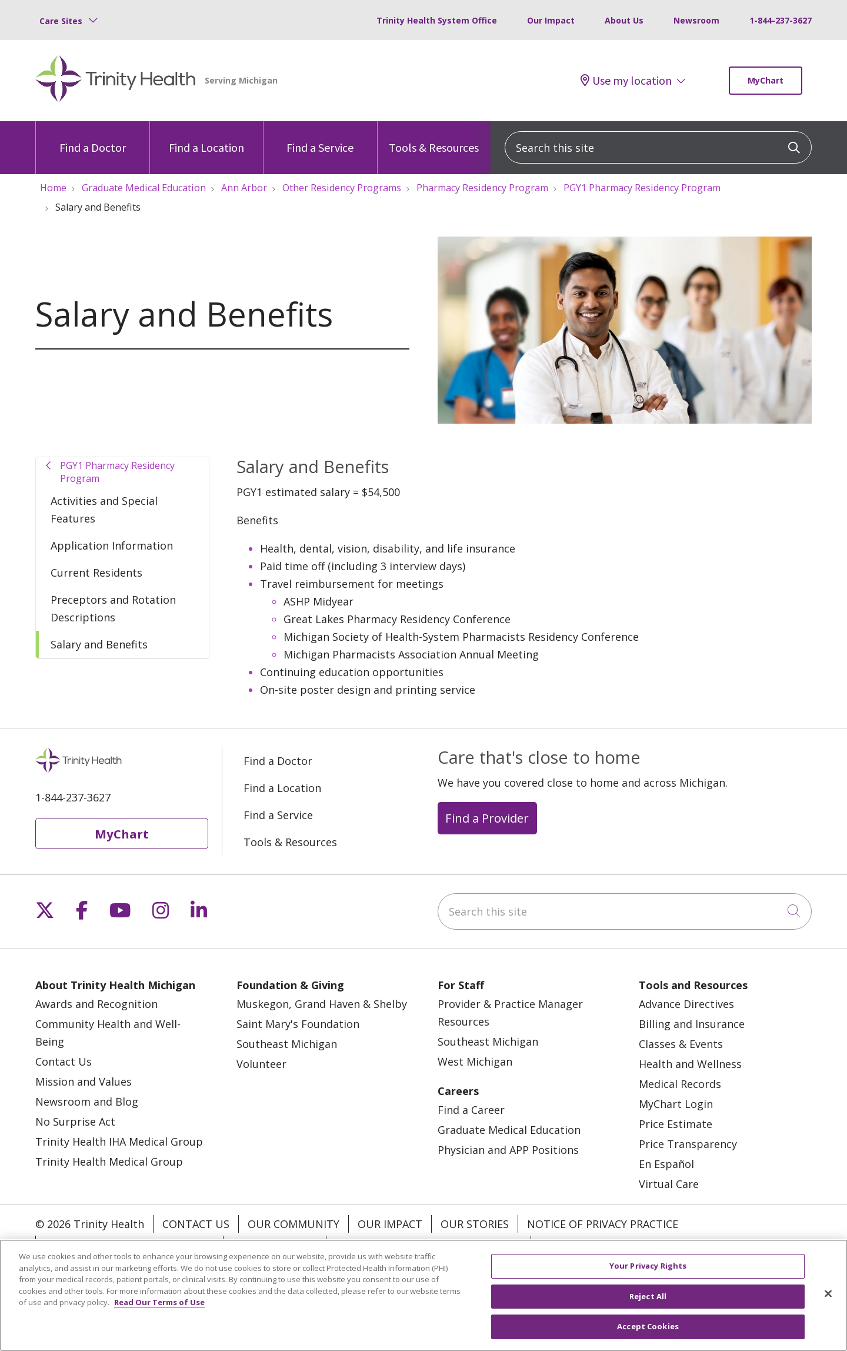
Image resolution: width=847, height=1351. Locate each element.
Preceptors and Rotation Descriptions (113, 608)
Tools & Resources (434, 138)
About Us (624, 20)
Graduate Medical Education (509, 1130)
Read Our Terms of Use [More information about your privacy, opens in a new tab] (159, 1305)
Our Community (293, 1224)
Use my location (626, 80)
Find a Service (320, 138)
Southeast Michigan (286, 1044)
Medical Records (680, 1084)
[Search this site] (658, 147)
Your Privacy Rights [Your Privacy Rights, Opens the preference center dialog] (647, 1268)
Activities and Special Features (104, 509)
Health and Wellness (690, 1064)
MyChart (765, 80)
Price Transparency (688, 1144)
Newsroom (696, 20)
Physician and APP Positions (508, 1150)
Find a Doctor (92, 138)
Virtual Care (669, 1184)
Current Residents (96, 572)
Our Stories (475, 1224)
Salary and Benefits (99, 644)
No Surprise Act (75, 1121)
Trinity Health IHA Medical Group (119, 1141)
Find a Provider (487, 818)
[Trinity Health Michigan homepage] (115, 81)
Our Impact (551, 20)
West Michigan (475, 1061)
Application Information (112, 545)
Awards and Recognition (96, 1004)
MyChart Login (676, 1104)
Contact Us (63, 1061)
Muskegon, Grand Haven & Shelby (321, 1004)
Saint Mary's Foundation (297, 1024)
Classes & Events (681, 1044)
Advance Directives (686, 1004)
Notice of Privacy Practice (602, 1224)
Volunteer (261, 1064)
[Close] (828, 1296)
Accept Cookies (648, 1329)
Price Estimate (675, 1124)
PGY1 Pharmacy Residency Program (117, 472)
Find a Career (471, 1110)
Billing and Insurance (692, 1024)
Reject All (647, 1298)
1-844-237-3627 (780, 20)
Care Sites (60, 20)
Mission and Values (83, 1081)
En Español (666, 1164)
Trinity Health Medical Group (109, 1161)
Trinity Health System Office (436, 20)
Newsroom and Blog (86, 1101)
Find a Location (206, 138)
